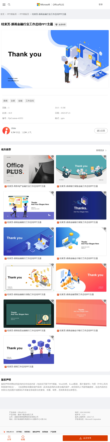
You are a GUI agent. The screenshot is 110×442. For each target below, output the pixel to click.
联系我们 (27, 432)
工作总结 (30, 101)
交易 (13, 101)
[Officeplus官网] (52, 4)
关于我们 (19, 432)
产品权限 (53, 432)
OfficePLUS (10, 432)
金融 (20, 101)
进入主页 (101, 131)
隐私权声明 (36, 432)
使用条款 (45, 432)
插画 (5, 101)
